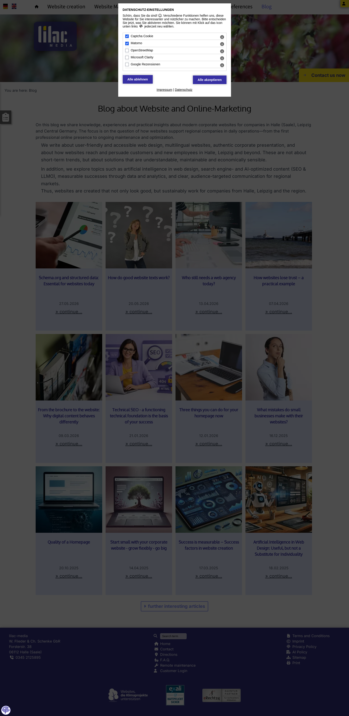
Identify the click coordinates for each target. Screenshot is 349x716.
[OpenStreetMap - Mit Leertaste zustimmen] (127, 50)
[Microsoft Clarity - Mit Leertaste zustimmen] (127, 57)
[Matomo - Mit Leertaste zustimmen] (127, 43)
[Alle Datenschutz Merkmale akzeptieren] (210, 79)
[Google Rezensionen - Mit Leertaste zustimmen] (127, 64)
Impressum (164, 90)
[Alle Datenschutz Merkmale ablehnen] (138, 79)
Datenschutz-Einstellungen (148, 9)
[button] (6, 710)
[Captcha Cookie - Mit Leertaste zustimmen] (127, 36)
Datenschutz (183, 90)
